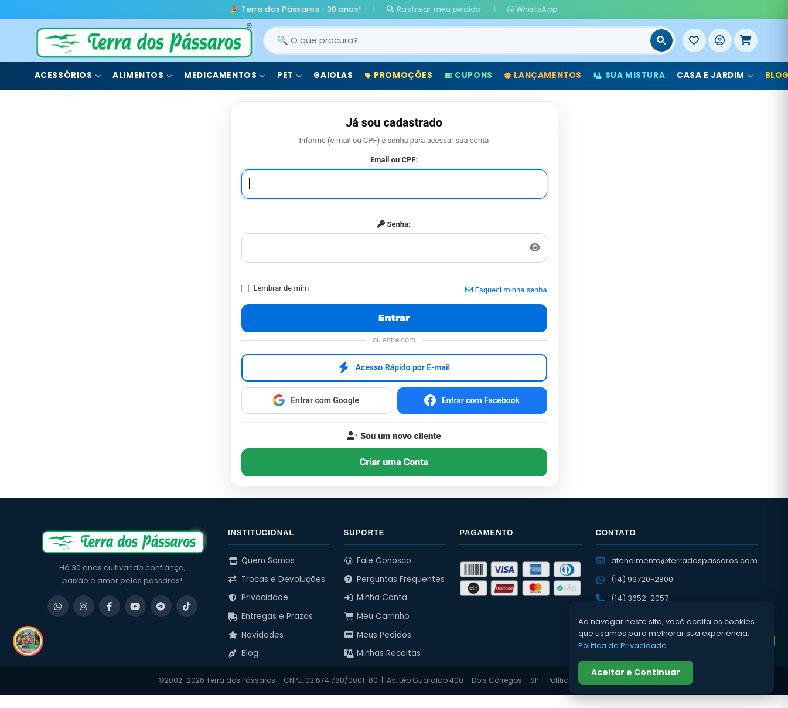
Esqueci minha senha (506, 289)
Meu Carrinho (377, 616)
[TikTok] (186, 606)
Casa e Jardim (715, 75)
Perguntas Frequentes (394, 579)
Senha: (393, 224)
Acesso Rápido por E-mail (394, 367)
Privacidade (258, 597)
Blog (243, 653)
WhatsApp (532, 9)
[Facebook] (109, 606)
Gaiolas (333, 75)
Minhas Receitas (382, 653)
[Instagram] (83, 606)
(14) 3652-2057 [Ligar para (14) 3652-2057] (632, 598)
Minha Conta (376, 597)
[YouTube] (135, 606)
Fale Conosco (378, 560)
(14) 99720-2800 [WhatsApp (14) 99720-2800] (634, 579)
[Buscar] (661, 40)
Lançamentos (543, 75)
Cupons (469, 75)
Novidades (256, 635)
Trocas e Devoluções (276, 579)
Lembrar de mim (275, 288)
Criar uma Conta (394, 462)
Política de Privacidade (622, 645)
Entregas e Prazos (270, 616)
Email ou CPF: (394, 159)
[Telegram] (161, 606)
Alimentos (142, 75)
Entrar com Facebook (472, 400)
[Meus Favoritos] (694, 40)
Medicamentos (224, 75)
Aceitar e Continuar (635, 672)
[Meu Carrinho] (746, 40)
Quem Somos (261, 560)
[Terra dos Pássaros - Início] (143, 40)
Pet (289, 75)
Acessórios (68, 75)
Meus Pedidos (378, 635)
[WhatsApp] (58, 606)
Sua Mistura (629, 75)
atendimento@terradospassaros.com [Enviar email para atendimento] (677, 560)
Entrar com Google (316, 400)
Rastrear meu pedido (434, 9)
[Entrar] (720, 40)
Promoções (399, 75)
